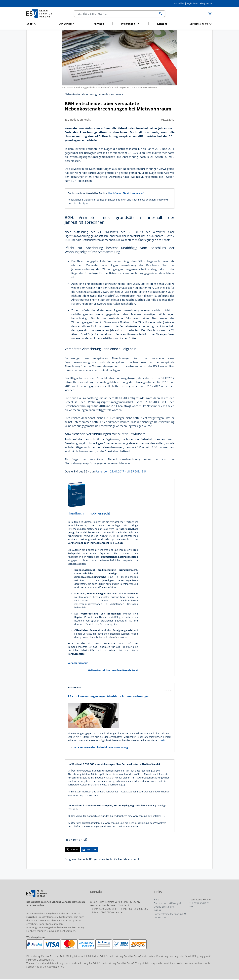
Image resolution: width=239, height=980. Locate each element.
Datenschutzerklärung (166, 903)
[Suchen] (115, 13)
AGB (156, 910)
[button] (37, 23)
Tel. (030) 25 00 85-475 (199, 904)
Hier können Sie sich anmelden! (126, 193)
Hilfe (156, 899)
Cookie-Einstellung (164, 906)
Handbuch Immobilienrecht (89, 513)
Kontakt (162, 23)
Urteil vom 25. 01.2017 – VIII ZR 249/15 (119, 471)
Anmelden (179, 3)
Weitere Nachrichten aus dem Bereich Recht (113, 670)
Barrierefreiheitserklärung (168, 914)
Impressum (160, 917)
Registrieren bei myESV (198, 3)
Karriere (98, 23)
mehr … (164, 740)
